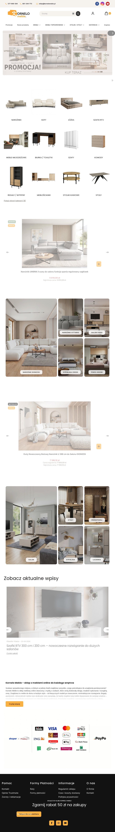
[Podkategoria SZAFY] (71, 141)
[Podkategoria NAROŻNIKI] (16, 104)
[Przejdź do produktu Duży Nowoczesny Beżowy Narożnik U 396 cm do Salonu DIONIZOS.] (55, 425)
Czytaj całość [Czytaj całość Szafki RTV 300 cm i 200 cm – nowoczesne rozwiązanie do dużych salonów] (12, 653)
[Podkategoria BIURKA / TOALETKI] (43, 141)
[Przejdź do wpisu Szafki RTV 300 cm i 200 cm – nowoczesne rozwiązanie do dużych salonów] (57, 612)
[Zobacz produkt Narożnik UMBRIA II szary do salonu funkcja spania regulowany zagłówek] (98, 264)
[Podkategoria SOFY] (43, 104)
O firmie (90, 789)
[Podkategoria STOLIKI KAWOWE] (71, 179)
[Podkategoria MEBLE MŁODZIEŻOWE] (16, 141)
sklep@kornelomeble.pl (46, 4)
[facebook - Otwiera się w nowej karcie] (51, 823)
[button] (78, 13)
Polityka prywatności (68, 797)
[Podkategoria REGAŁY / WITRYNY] (16, 179)
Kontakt (5, 789)
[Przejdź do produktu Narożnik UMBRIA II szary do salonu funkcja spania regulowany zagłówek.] (55, 243)
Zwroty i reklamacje (11, 797)
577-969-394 (11, 4)
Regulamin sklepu (66, 789)
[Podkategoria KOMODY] (98, 141)
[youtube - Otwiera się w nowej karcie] (65, 823)
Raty (32, 789)
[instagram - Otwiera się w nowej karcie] (58, 823)
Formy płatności (37, 793)
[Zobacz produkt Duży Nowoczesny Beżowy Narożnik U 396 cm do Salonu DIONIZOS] (98, 446)
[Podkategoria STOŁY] (98, 179)
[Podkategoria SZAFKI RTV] (98, 104)
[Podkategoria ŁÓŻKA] (71, 104)
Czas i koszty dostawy (69, 793)
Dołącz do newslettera (29, 814)
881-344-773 (26, 4)
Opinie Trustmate (10, 793)
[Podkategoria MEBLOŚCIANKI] (43, 179)
